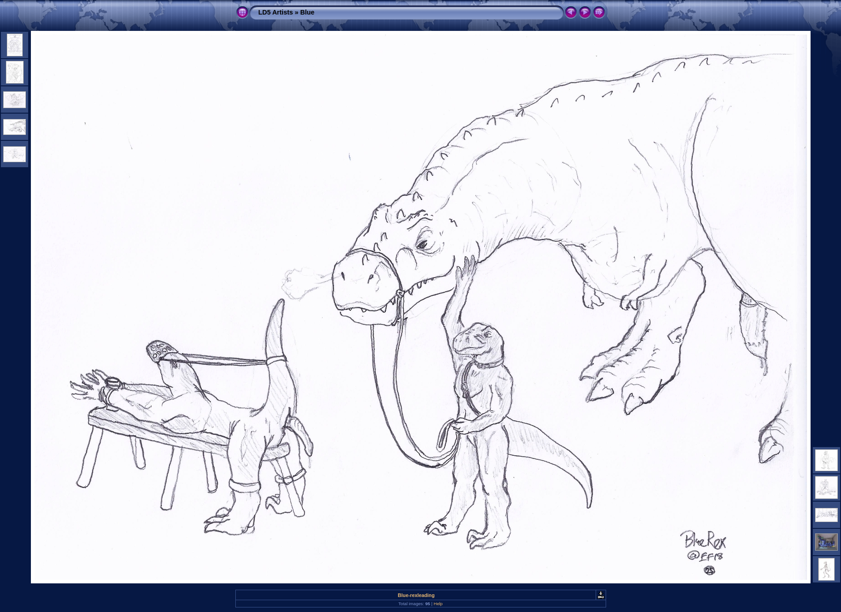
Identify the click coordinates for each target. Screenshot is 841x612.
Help (438, 603)
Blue (307, 12)
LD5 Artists (276, 12)
